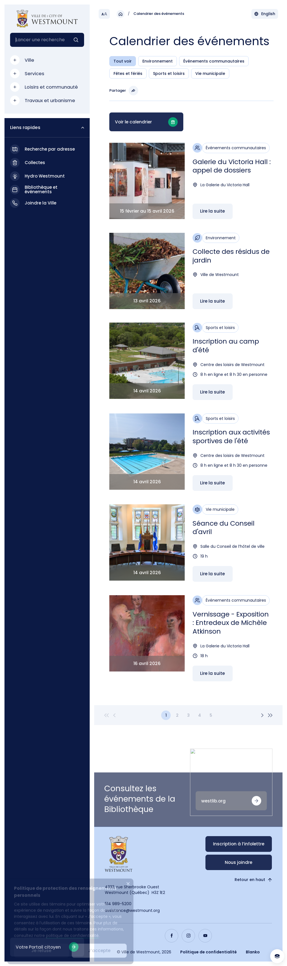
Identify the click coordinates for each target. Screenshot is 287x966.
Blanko (253, 952)
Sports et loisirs (169, 74)
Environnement (157, 61)
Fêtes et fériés (128, 74)
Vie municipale (210, 74)
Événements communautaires (213, 61)
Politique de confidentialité (208, 952)
